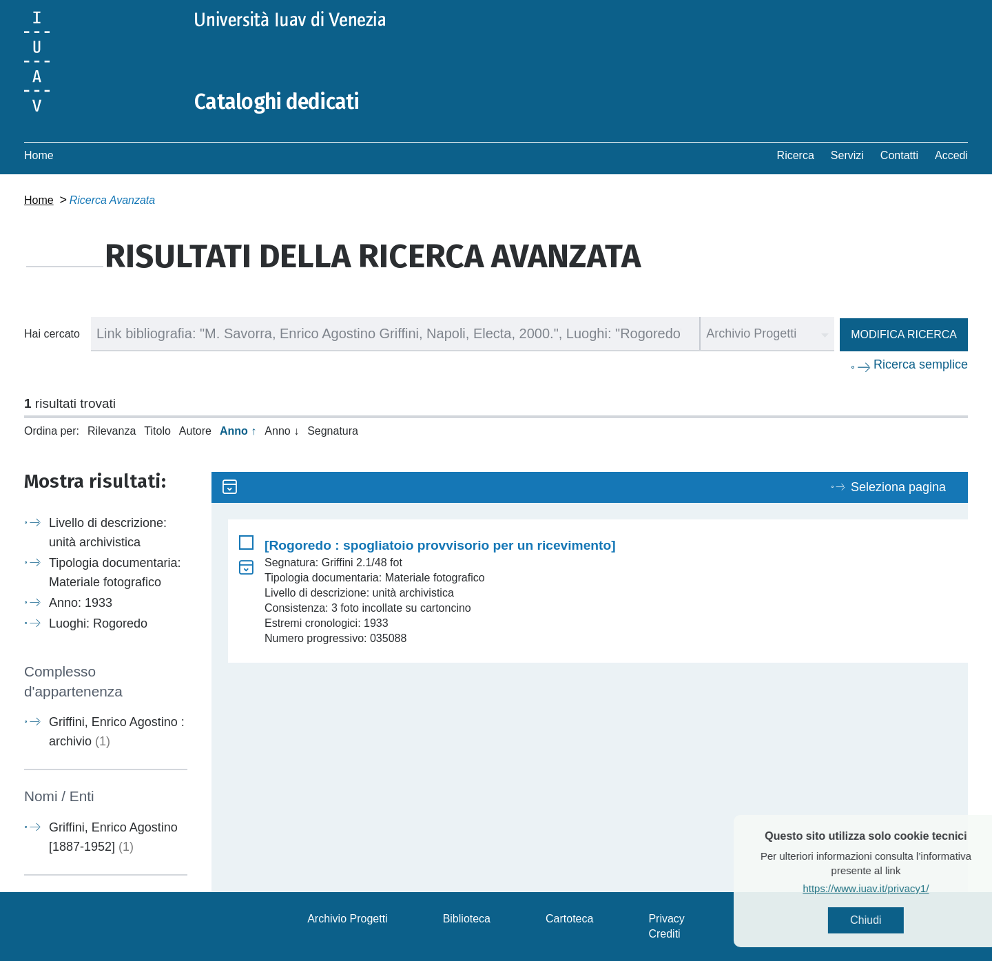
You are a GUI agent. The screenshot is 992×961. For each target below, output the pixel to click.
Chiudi (892, 920)
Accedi (951, 155)
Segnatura (332, 431)
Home (39, 155)
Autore (195, 431)
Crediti (664, 934)
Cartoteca (569, 918)
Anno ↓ (282, 431)
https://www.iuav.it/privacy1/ (892, 888)
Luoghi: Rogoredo (98, 623)
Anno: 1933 (80, 603)
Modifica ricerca (904, 334)
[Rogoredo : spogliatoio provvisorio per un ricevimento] (440, 545)
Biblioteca (466, 918)
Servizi (847, 155)
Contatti (899, 155)
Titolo (157, 431)
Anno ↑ (238, 431)
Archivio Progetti (347, 918)
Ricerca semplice (921, 364)
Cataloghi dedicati (277, 102)
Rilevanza (111, 431)
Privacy (666, 918)
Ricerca (795, 155)
